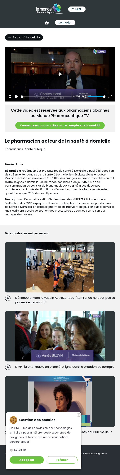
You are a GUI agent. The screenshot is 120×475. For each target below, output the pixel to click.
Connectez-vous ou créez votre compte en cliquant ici (60, 125)
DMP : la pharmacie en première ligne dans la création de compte (64, 367)
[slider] (46, 96)
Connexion (65, 22)
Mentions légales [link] (95, 453)
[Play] (17, 96)
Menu (76, 9)
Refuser (62, 460)
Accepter (26, 460)
